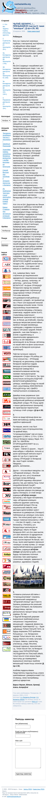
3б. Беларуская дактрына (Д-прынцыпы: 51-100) (7, 72)
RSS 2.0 (34, 701)
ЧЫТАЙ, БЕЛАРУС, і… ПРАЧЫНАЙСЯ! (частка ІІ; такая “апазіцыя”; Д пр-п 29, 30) (28, 26)
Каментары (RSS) (38, 789)
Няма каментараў (33, 31)
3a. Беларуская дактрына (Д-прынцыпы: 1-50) (7, 58)
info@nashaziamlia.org (14, 796)
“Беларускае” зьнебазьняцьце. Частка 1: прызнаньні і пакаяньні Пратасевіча (9, 139)
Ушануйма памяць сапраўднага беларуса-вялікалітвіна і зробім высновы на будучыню (7, 158)
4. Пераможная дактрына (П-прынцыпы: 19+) (7, 103)
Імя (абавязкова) (21, 723)
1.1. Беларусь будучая (27, 697)
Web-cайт (19, 740)
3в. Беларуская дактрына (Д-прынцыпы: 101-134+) (7, 87)
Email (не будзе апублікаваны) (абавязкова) (26, 732)
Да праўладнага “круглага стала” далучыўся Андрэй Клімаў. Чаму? (7, 196)
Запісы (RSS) (28, 789)
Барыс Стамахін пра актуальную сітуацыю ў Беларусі (7, 212)
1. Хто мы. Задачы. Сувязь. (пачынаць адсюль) (7, 29)
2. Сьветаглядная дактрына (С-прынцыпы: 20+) (7, 44)
